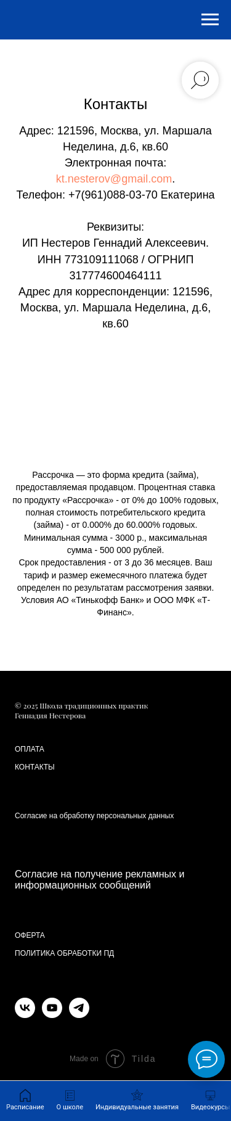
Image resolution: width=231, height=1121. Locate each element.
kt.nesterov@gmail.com (114, 179)
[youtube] (52, 1014)
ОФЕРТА (30, 935)
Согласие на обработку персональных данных (94, 815)
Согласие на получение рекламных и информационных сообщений (99, 879)
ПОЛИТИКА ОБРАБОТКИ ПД (64, 953)
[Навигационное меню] (210, 20)
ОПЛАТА (29, 749)
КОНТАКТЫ (35, 767)
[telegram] (79, 1014)
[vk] (25, 1014)
